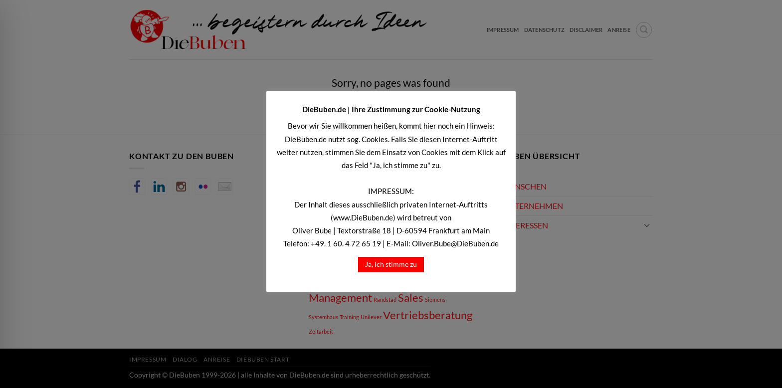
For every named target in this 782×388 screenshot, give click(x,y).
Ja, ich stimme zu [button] (391, 264)
